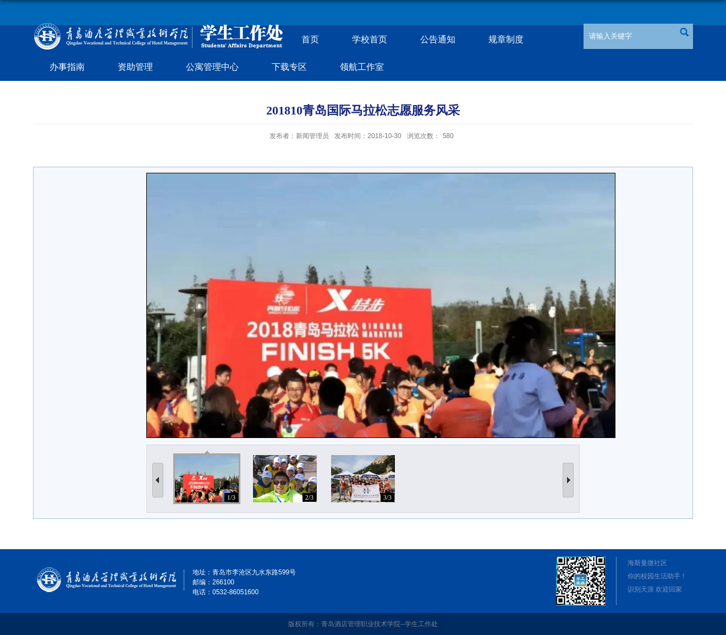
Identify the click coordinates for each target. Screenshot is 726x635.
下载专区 (289, 67)
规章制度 (506, 39)
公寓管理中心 (212, 67)
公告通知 (437, 39)
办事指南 (67, 67)
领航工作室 (362, 67)
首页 (310, 39)
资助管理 (135, 67)
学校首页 (369, 39)
